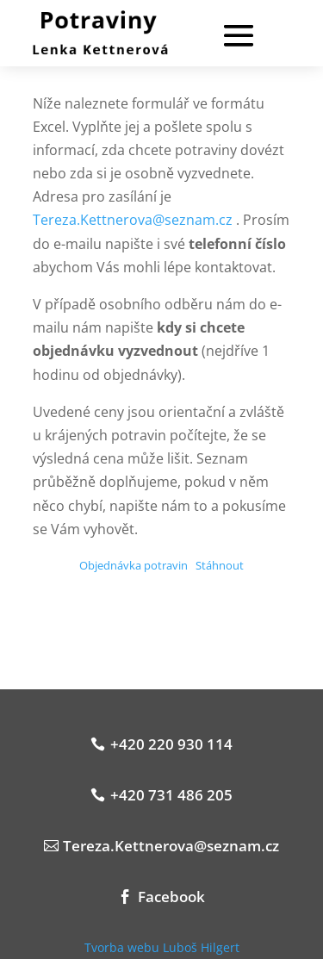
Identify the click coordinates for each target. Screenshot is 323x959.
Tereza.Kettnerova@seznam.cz (133, 219)
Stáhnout (220, 565)
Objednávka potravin (133, 565)
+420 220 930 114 (171, 744)
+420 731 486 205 (171, 795)
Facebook (171, 896)
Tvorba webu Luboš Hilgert (161, 947)
